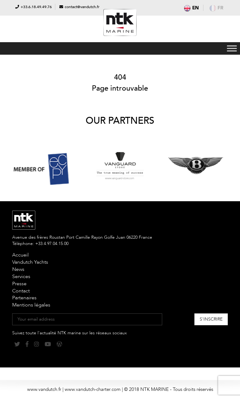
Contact (21, 290)
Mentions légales (31, 305)
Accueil (20, 255)
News (18, 269)
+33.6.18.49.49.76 (36, 6)
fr (216, 8)
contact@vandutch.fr (82, 6)
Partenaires (24, 297)
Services (21, 276)
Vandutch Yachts (30, 262)
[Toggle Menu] (232, 48)
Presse (19, 283)
